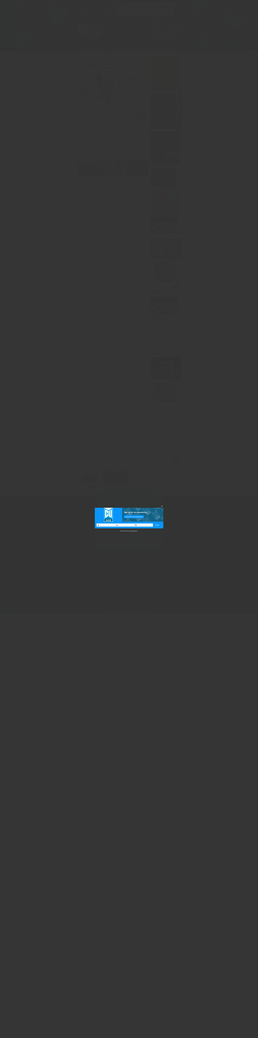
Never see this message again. (129, 531)
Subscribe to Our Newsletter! (134, 517)
